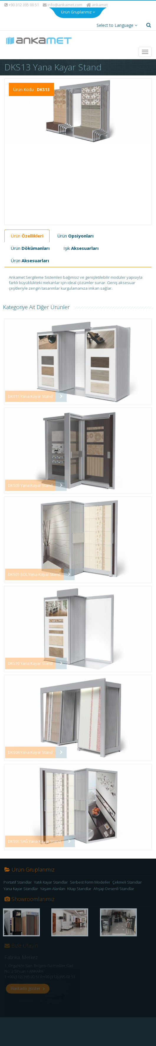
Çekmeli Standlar (127, 879)
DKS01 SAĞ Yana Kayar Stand (31, 836)
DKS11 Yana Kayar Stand (27, 391)
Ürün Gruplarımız (78, 6)
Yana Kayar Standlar (21, 885)
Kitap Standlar (79, 885)
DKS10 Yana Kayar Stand (27, 658)
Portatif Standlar (18, 879)
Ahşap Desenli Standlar (113, 885)
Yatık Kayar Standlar (51, 879)
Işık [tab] (80, 243)
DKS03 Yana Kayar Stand (27, 480)
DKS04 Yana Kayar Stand (27, 747)
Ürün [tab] (27, 231)
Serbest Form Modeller (90, 879)
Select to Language (115, 20)
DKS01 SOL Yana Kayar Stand (31, 569)
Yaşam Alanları (52, 885)
